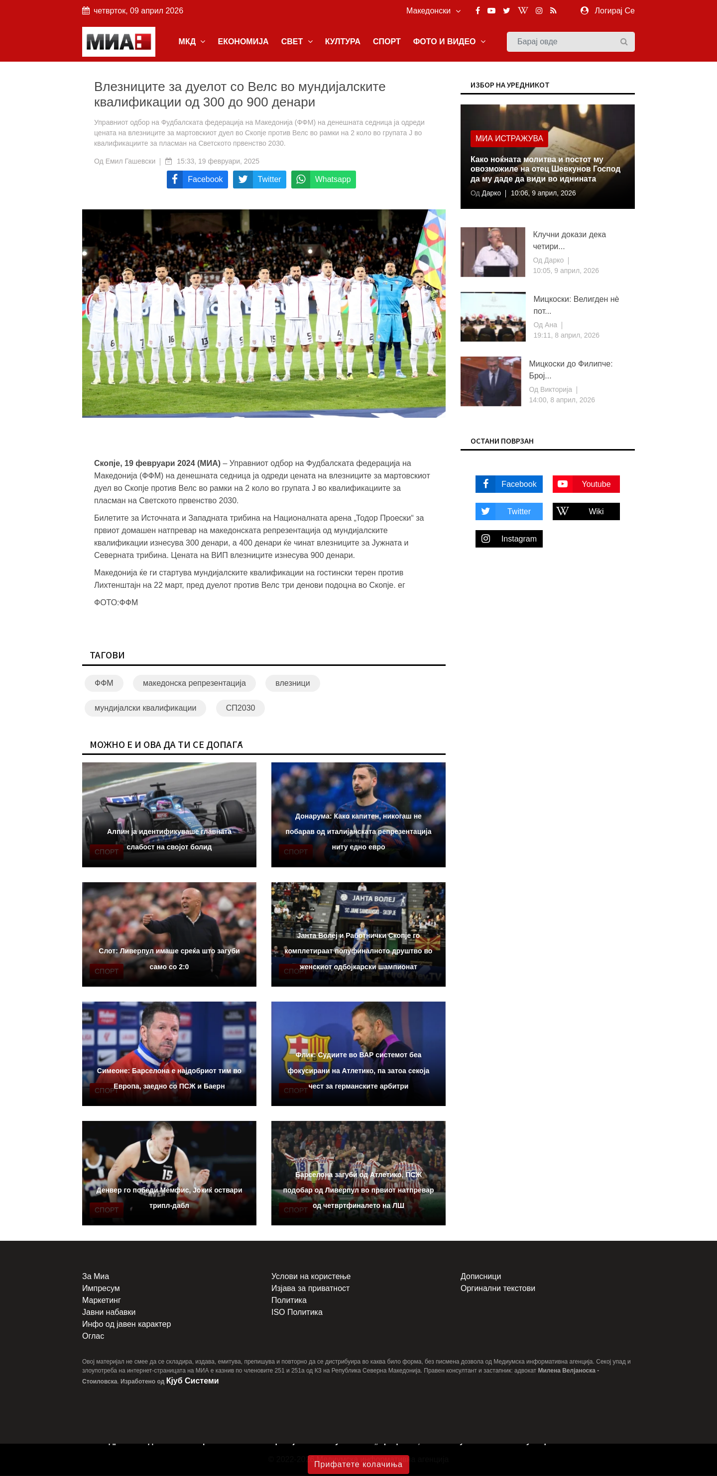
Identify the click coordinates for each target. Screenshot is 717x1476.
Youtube (582, 484)
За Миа (95, 1277)
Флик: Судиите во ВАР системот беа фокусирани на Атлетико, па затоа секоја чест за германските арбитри (359, 1070)
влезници (292, 683)
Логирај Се (615, 10)
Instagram (506, 539)
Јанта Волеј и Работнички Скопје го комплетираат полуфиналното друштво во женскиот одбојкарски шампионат (359, 951)
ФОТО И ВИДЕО (449, 41)
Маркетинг (101, 1300)
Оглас (93, 1336)
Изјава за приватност (310, 1289)
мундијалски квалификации (145, 708)
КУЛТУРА (342, 41)
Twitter (503, 511)
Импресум (101, 1289)
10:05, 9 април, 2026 (566, 271)
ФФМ (104, 683)
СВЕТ (297, 41)
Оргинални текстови (498, 1289)
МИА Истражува (510, 140)
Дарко (490, 194)
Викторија (555, 390)
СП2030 (240, 708)
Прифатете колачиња (358, 1464)
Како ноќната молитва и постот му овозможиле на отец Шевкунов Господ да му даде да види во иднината (547, 170)
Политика (289, 1300)
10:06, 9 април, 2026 (544, 194)
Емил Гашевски (131, 162)
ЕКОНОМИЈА (243, 41)
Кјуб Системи (192, 1381)
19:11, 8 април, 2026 (566, 336)
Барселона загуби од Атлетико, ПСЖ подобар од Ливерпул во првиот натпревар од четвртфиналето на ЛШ (358, 1190)
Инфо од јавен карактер (126, 1324)
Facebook (506, 484)
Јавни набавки (108, 1312)
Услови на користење (311, 1277)
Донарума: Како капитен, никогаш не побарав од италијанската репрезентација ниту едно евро (358, 832)
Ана (550, 325)
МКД (192, 41)
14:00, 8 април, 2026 (562, 400)
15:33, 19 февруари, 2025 (218, 162)
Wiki (578, 511)
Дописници (481, 1277)
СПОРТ (387, 41)
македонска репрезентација (194, 683)
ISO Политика (297, 1312)
